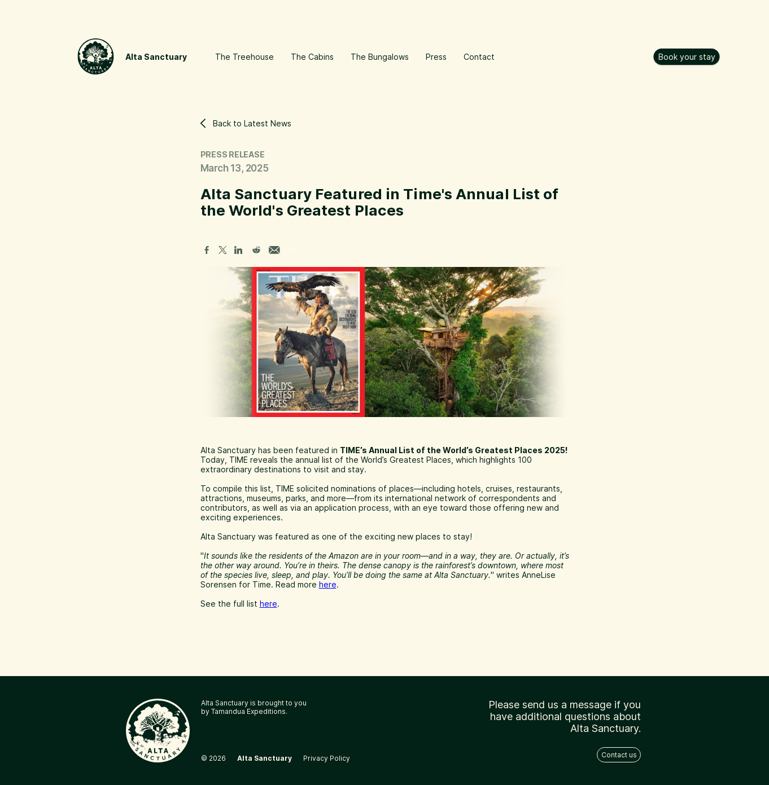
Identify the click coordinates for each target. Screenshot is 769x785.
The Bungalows (380, 57)
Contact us (619, 755)
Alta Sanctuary (156, 57)
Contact (479, 57)
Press (436, 57)
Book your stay (686, 57)
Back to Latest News (245, 123)
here (328, 584)
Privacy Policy (326, 758)
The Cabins (312, 57)
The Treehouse (244, 57)
